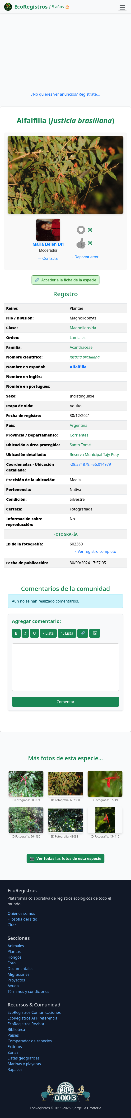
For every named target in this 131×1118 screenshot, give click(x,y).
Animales (16, 945)
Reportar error (84, 257)
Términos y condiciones (28, 991)
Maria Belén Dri (48, 244)
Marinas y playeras (24, 1063)
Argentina (78, 425)
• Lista (48, 633)
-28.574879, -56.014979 (90, 464)
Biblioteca (16, 1029)
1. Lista (67, 633)
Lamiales (77, 337)
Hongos (15, 957)
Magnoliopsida (83, 327)
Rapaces (15, 1069)
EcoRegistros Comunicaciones (34, 1012)
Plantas (14, 951)
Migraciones (18, 974)
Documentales (20, 968)
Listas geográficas (23, 1058)
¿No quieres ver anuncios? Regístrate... (65, 94)
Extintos (15, 1046)
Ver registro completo (94, 551)
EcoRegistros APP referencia (32, 1018)
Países (13, 1035)
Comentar (65, 701)
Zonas (13, 1052)
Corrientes (79, 435)
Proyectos (16, 980)
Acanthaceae (81, 347)
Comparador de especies (30, 1041)
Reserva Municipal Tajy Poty (94, 454)
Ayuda (13, 985)
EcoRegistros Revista (26, 1023)
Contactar (48, 258)
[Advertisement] (65, 52)
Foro (12, 963)
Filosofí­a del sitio (22, 919)
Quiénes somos (21, 913)
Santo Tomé (80, 444)
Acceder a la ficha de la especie (65, 280)
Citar (12, 924)
